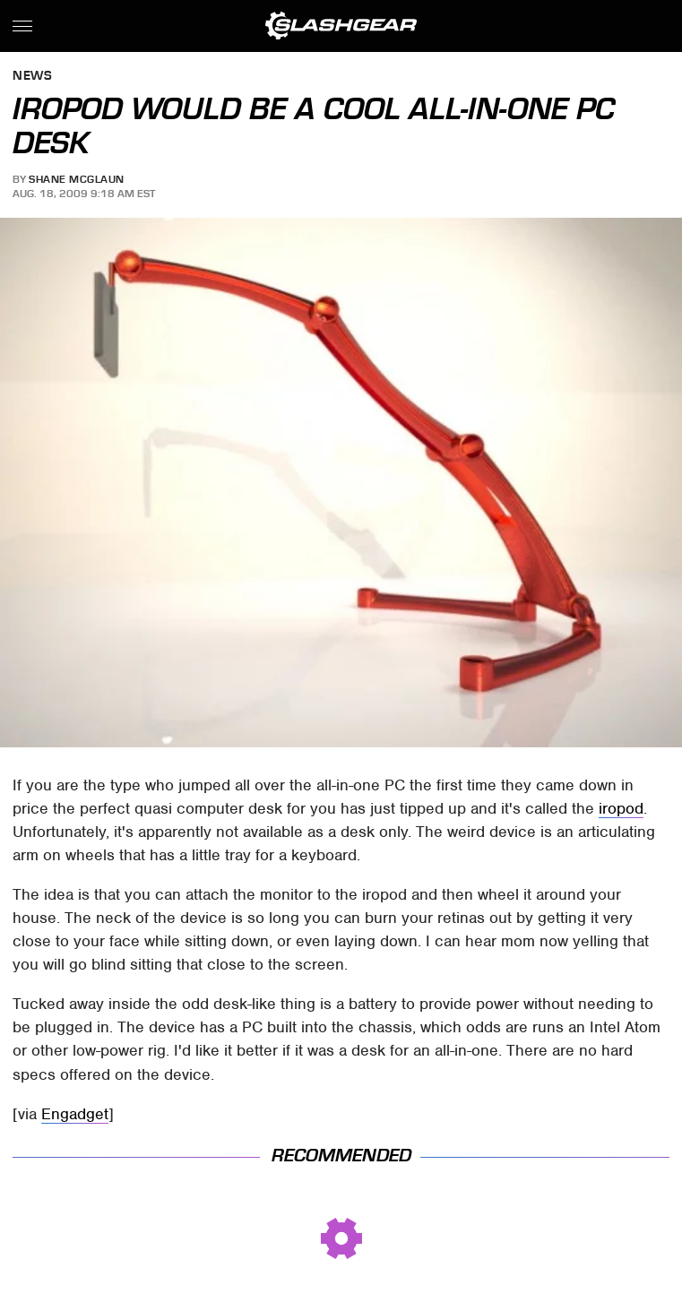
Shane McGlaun (77, 179)
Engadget (74, 1114)
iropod (621, 808)
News (32, 76)
